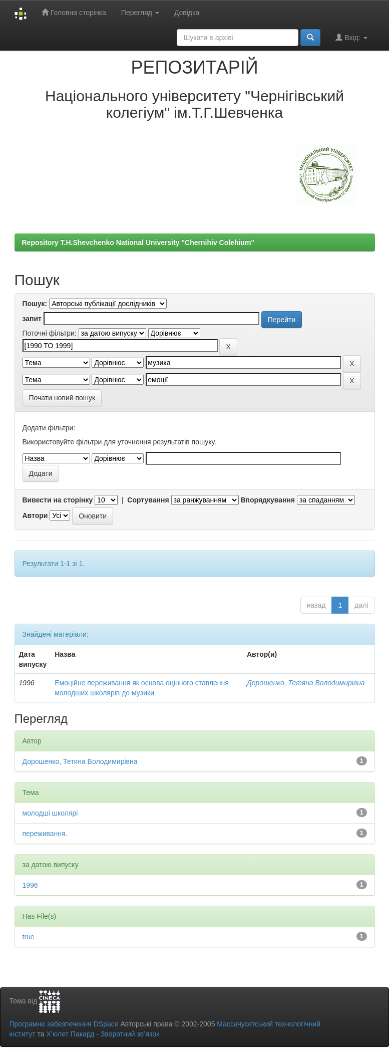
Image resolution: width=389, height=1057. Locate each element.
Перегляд (140, 13)
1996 (30, 885)
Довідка (186, 13)
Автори (35, 515)
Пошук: (35, 304)
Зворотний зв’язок (130, 1034)
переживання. (45, 834)
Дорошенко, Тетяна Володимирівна (306, 683)
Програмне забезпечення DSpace (64, 1024)
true (29, 937)
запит (32, 319)
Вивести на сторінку (58, 500)
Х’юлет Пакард (70, 1034)
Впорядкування (267, 500)
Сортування (148, 500)
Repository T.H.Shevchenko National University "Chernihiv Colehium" (138, 242)
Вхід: (351, 37)
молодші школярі (50, 813)
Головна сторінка (74, 12)
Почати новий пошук (62, 398)
